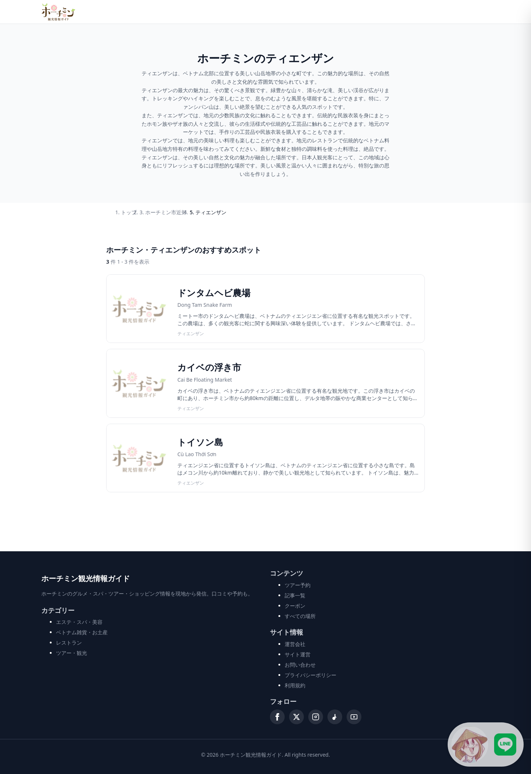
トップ (128, 212)
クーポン (295, 605)
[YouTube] (354, 716)
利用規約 (295, 685)
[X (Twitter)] (296, 716)
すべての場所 (300, 615)
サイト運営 (297, 654)
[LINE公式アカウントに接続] (486, 744)
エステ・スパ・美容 (79, 621)
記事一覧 (295, 595)
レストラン (69, 642)
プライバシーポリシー (310, 674)
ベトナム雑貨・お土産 (82, 632)
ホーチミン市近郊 (166, 212)
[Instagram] (315, 716)
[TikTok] (334, 716)
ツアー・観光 (71, 652)
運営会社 (295, 644)
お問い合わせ (300, 664)
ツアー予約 (297, 585)
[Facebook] (277, 716)
